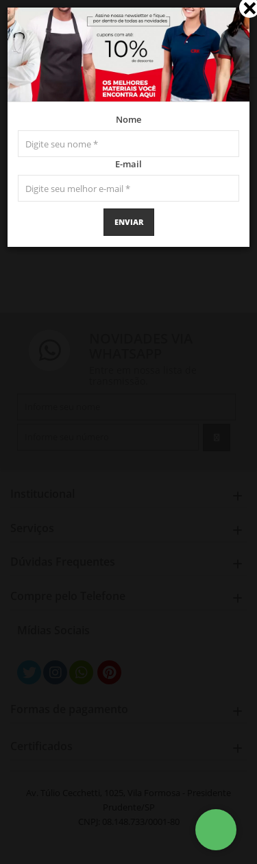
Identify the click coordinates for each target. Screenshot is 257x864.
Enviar (128, 222)
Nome (128, 119)
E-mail (128, 164)
